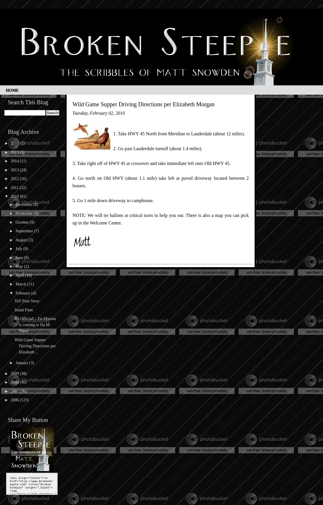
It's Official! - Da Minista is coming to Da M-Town (35, 325)
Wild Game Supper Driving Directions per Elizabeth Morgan (143, 104)
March (21, 284)
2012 (15, 179)
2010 (15, 196)
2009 (15, 373)
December (24, 204)
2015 (15, 152)
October (22, 222)
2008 (15, 382)
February (23, 293)
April (20, 275)
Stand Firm (24, 310)
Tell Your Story (27, 301)
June (19, 258)
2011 (15, 188)
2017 (15, 143)
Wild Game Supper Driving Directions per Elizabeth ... (35, 346)
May (19, 266)
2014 (15, 161)
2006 (15, 400)
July (19, 249)
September (24, 231)
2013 (15, 170)
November (24, 213)
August (21, 240)
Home (12, 90)
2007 (15, 391)
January (22, 363)
